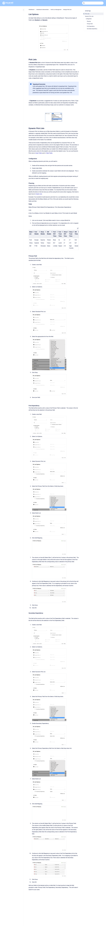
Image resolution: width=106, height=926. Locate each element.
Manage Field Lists (67, 9)
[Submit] (84, 3)
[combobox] (92, 3)
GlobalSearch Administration (42, 9)
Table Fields (49, 153)
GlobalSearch (31, 9)
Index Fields (38, 153)
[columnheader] (31, 234)
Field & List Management (56, 9)
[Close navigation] (23, 10)
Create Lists (39, 194)
